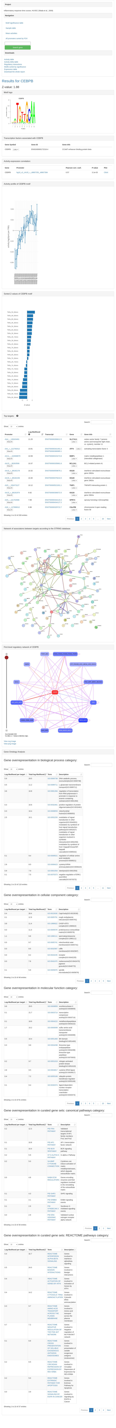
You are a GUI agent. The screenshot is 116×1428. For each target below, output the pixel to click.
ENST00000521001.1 (53, 485)
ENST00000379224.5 (53, 478)
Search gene (18, 47)
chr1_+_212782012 (12, 449)
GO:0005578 (52, 930)
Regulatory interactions (13, 64)
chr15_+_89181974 (12, 493)
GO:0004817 (53, 1070)
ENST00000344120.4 (53, 500)
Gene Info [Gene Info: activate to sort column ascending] (88, 434)
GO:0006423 (53, 864)
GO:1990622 (52, 924)
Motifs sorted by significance (15, 67)
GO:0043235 (52, 955)
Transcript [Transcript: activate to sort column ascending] (49, 434)
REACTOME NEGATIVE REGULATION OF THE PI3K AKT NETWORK (54, 1330)
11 (103, 888)
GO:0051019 (53, 1061)
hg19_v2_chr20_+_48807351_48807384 (32, 172)
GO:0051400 (53, 1039)
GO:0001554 (53, 871)
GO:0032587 (52, 949)
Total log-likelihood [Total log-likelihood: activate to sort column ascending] (36, 774)
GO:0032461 (53, 805)
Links (15, 149)
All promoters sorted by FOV (17, 38)
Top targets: (9, 416)
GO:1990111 (52, 936)
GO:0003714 (53, 1013)
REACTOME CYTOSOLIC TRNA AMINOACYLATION (55, 1294)
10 (103, 1103)
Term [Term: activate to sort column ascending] (50, 774)
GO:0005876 (52, 970)
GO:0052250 (53, 817)
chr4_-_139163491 (12, 439)
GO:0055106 (53, 1076)
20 (103, 519)
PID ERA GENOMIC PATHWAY (51, 1217)
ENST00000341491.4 (53, 449)
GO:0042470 (52, 961)
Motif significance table (14, 23)
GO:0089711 (53, 785)
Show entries (14, 426)
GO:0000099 (53, 1028)
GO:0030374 (53, 1085)
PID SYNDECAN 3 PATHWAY (52, 1208)
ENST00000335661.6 (53, 463)
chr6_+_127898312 (12, 507)
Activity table (9, 59)
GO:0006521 (53, 856)
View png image (10, 744)
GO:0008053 (53, 811)
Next (109, 519)
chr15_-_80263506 (12, 463)
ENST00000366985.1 (53, 451)
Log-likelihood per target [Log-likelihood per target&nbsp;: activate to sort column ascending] (15, 774)
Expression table (10, 69)
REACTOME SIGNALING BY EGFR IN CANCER (54, 1394)
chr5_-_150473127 (12, 485)
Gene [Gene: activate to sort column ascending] (72, 434)
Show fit (9, 442)
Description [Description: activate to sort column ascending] (64, 774)
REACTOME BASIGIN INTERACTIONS (53, 1269)
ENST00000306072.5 (53, 493)
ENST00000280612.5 (53, 439)
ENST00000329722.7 (53, 507)
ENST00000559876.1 (53, 471)
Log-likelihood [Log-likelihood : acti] (34, 433)
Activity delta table (11, 62)
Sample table (11, 28)
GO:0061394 (53, 791)
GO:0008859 (53, 1006)
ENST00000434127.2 (53, 502)
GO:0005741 (52, 942)
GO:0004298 (53, 1045)
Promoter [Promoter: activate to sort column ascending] (8, 434)
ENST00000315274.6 (53, 456)
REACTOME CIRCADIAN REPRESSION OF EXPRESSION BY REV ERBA (54, 1367)
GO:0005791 (52, 917)
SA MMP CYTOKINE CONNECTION (53, 1163)
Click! (106, 172)
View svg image (10, 741)
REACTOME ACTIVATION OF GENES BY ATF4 (54, 1281)
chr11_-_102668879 (12, 456)
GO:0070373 (53, 875)
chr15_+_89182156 (12, 478)
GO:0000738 (53, 778)
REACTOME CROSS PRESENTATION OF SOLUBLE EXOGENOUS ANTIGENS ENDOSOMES (54, 1348)
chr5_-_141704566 (12, 500)
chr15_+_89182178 (12, 471)
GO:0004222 (53, 1021)
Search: (98, 422)
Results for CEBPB (17, 81)
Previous (70, 519)
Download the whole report (14, 72)
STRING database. (62, 529)
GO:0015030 (52, 913)
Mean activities (11, 33)
